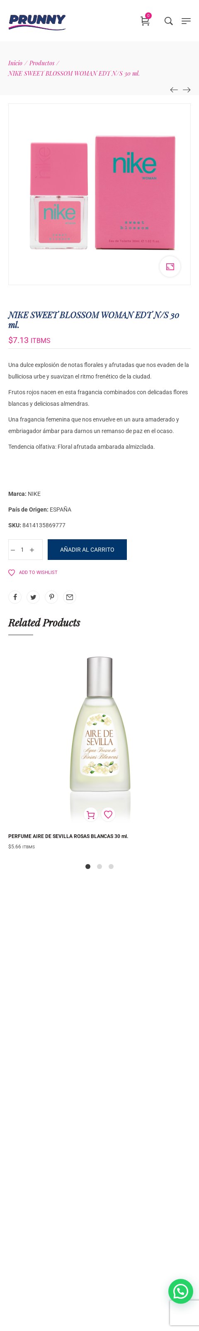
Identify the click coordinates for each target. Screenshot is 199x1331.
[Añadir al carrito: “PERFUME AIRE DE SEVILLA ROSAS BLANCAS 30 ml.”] (90, 814)
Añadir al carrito (87, 549)
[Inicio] (15, 63)
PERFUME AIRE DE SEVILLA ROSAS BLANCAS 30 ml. (68, 836)
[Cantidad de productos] (22, 550)
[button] (180, 1291)
